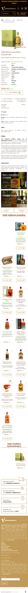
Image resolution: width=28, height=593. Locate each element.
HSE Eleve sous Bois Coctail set (20, 464)
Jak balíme (4, 544)
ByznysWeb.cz (15, 591)
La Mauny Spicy (7, 332)
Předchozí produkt (5, 210)
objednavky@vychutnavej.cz (8, 561)
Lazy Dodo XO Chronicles (21, 233)
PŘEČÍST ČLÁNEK (8, 186)
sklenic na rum (9, 170)
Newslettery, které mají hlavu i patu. (11, 564)
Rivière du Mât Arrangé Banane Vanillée (21, 301)
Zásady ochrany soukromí (18, 588)
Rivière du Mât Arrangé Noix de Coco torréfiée (21, 363)
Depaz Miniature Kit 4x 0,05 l (7, 268)
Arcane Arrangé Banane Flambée (7, 426)
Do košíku (15, 92)
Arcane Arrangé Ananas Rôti (20, 394)
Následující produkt (22, 210)
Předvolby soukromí (6, 588)
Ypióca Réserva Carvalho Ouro (7, 362)
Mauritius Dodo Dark (7, 300)
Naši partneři (4, 547)
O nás (2, 542)
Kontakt (3, 543)
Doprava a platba (5, 546)
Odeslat (4, 583)
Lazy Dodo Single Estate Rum (21, 268)
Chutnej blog (11, 539)
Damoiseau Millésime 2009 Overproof (20, 333)
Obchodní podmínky (6, 549)
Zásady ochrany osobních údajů (9, 550)
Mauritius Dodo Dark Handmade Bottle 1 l (7, 395)
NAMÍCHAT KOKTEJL (9, 202)
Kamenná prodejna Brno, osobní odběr (10, 552)
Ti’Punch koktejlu (16, 140)
